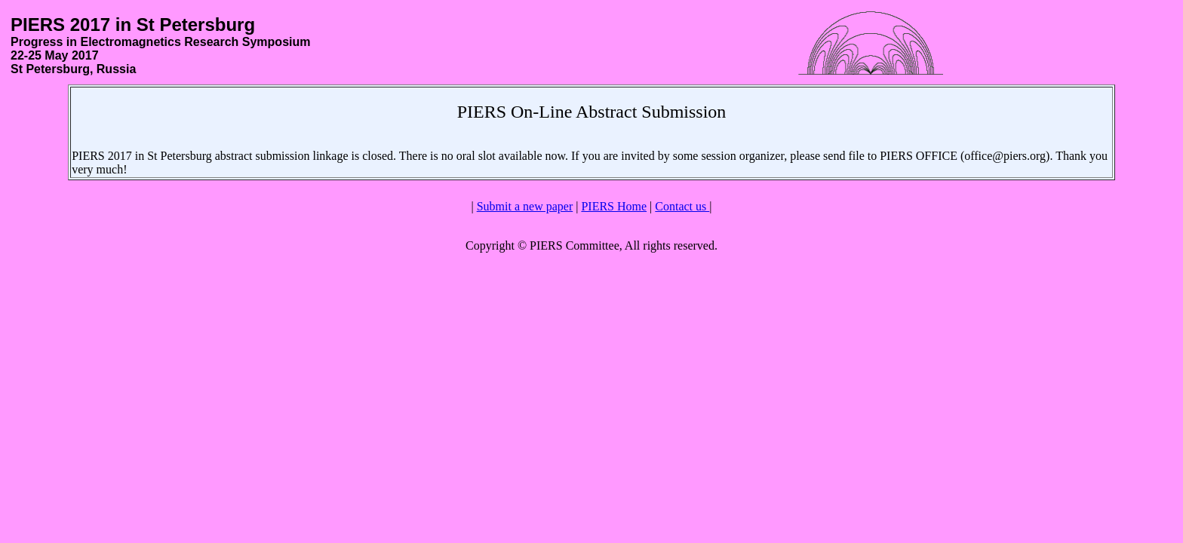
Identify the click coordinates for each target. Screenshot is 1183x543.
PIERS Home (614, 206)
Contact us (682, 206)
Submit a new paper (525, 206)
